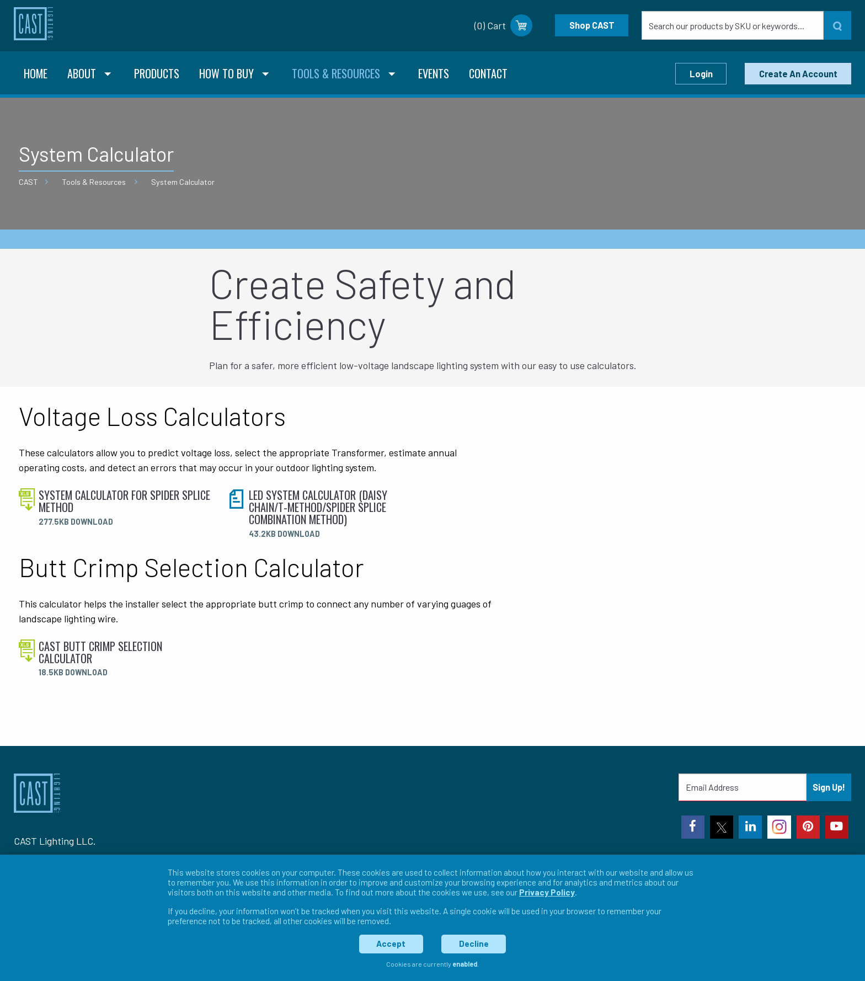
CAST (28, 181)
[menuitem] (35, 75)
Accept (390, 943)
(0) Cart (503, 25)
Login (701, 73)
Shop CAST (592, 25)
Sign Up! (829, 787)
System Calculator (183, 181)
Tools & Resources (94, 181)
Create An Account (798, 73)
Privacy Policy (547, 892)
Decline (474, 943)
